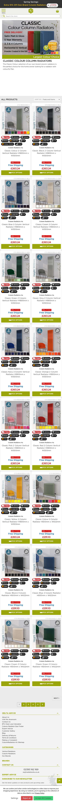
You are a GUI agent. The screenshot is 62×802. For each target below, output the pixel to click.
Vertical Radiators (8, 751)
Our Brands (6, 756)
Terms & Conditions (9, 738)
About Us (5, 717)
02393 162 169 (31, 769)
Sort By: (38, 99)
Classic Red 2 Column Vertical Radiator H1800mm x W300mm (46, 447)
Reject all (27, 798)
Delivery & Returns (9, 735)
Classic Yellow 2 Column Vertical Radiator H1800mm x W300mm (15, 521)
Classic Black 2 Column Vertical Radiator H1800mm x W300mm (46, 153)
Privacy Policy (39, 793)
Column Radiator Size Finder (13, 726)
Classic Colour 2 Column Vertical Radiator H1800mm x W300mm (15, 153)
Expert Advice (7, 728)
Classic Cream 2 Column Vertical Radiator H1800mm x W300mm (46, 226)
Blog (3, 733)
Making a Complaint (9, 740)
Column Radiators (8, 753)
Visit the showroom (9, 719)
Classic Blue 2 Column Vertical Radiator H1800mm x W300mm (15, 226)
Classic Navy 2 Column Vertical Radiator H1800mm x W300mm (15, 374)
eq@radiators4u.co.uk (31, 772)
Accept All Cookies (43, 798)
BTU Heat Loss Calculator (11, 724)
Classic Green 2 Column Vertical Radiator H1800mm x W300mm (15, 300)
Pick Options (15, 173)
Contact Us (6, 722)
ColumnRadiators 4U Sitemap (13, 742)
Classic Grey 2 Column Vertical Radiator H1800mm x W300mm (46, 300)
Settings (14, 798)
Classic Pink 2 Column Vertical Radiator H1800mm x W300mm (15, 447)
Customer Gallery (8, 731)
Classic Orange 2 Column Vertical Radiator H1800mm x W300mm (46, 374)
